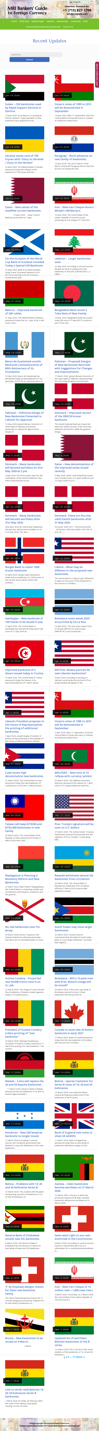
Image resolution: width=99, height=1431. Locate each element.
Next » (80, 1357)
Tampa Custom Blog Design (31, 1425)
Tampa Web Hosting (56, 1425)
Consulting (75, 21)
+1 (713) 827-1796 (77, 10)
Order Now (24, 21)
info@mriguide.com (77, 13)
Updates (50, 21)
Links (85, 21)
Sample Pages (38, 21)
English (75, 2)
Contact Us (68, 27)
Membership (62, 21)
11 (73, 1357)
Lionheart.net (74, 1425)
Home (14, 21)
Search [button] (29, 59)
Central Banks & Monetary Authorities (43, 27)
